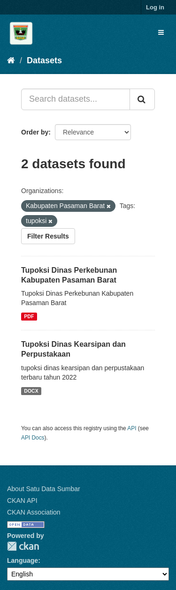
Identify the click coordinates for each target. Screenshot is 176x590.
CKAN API (22, 500)
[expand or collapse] (161, 32)
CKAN (23, 546)
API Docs (33, 437)
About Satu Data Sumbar (43, 489)
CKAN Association (34, 512)
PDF (29, 316)
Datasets (44, 60)
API (131, 428)
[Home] (11, 60)
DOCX (31, 391)
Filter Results (48, 236)
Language (22, 560)
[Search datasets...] (75, 99)
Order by (34, 132)
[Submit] (142, 99)
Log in (155, 7)
